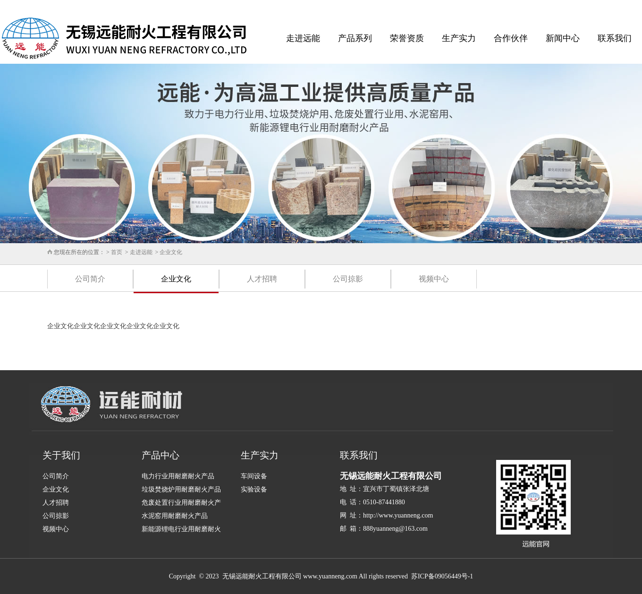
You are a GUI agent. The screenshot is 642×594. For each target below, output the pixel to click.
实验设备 (254, 489)
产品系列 (355, 38)
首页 (116, 252)
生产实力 (459, 38)
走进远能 (303, 38)
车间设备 (254, 476)
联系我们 (615, 38)
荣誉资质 (407, 38)
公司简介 (90, 279)
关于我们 (61, 455)
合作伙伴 (511, 38)
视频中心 (434, 279)
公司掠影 (348, 279)
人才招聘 (262, 279)
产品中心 (160, 455)
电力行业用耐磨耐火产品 (178, 476)
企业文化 (171, 252)
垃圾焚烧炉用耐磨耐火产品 (181, 489)
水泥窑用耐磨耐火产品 (175, 515)
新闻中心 (563, 38)
